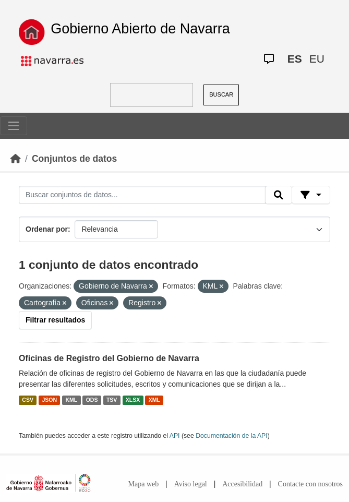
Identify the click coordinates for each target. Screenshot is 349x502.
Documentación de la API (232, 435)
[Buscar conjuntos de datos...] (142, 195)
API (175, 435)
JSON (49, 400)
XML (154, 400)
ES (294, 59)
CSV (27, 400)
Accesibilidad (242, 484)
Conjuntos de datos (74, 158)
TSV (111, 400)
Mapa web (143, 484)
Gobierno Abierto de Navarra (140, 29)
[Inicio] (15, 158)
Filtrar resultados (55, 320)
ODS (92, 400)
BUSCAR (221, 94)
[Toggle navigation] (13, 125)
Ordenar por (47, 229)
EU (316, 59)
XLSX (133, 400)
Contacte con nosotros (310, 484)
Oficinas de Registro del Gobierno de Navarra (109, 358)
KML (71, 400)
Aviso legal (190, 484)
